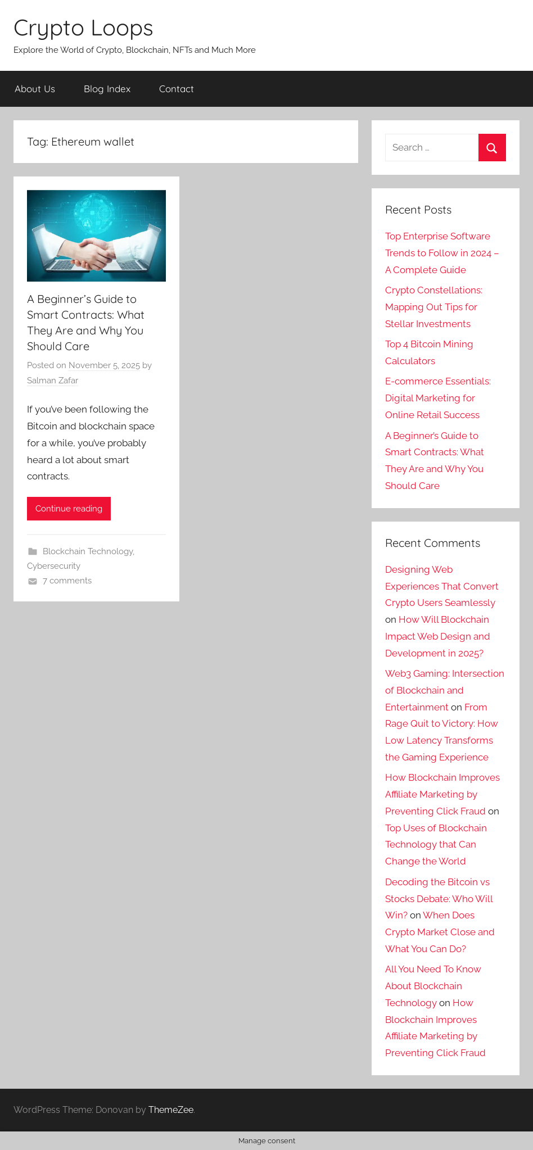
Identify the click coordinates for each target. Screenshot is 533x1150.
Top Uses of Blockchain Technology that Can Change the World (436, 844)
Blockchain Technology (88, 551)
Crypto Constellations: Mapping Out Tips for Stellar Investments (433, 306)
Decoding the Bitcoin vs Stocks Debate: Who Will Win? (439, 898)
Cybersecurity (53, 566)
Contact (176, 88)
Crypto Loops (83, 27)
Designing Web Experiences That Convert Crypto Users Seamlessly (442, 586)
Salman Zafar (52, 380)
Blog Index (107, 88)
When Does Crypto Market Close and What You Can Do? (440, 931)
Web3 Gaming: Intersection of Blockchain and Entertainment (444, 690)
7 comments (67, 581)
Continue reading (68, 509)
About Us (35, 88)
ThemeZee (170, 1109)
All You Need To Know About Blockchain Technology (433, 985)
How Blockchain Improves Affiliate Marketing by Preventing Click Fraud (442, 794)
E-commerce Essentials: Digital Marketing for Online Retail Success (438, 397)
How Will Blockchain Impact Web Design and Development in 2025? (437, 636)
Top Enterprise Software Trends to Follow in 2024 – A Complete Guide (442, 252)
